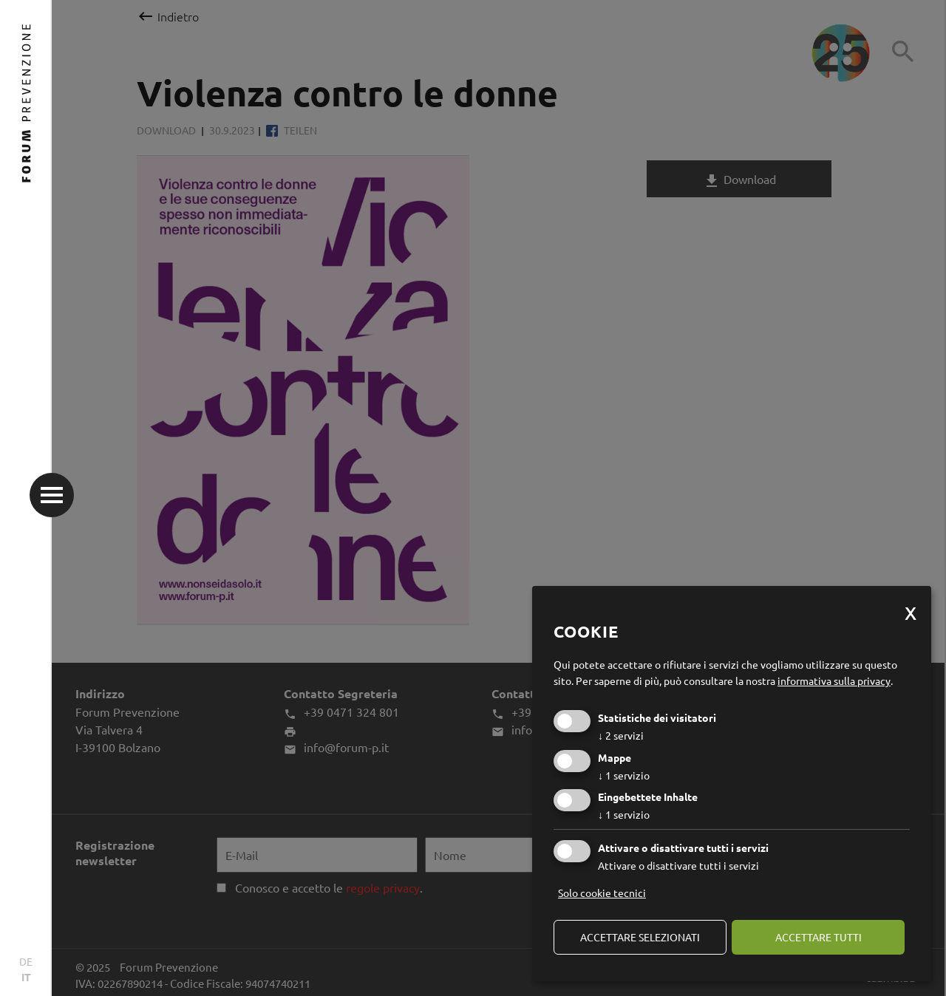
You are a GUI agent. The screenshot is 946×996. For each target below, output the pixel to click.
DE (26, 961)
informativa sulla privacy (834, 680)
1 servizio (624, 775)
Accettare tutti (818, 937)
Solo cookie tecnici (602, 892)
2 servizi (621, 735)
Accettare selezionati (640, 937)
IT (26, 976)
